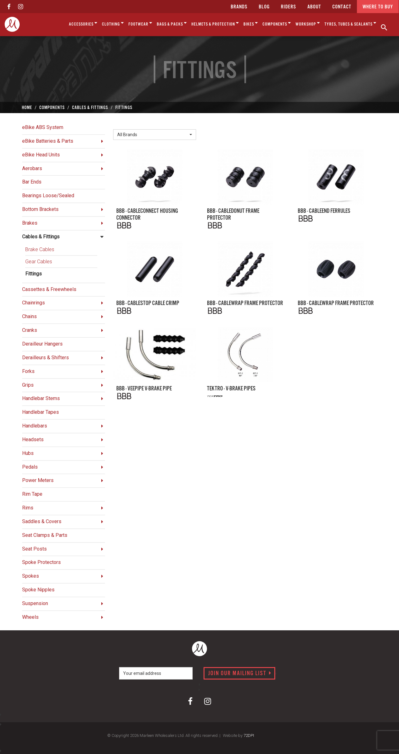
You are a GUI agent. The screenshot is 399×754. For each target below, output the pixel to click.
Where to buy (378, 7)
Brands (239, 7)
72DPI (248, 735)
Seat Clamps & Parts (44, 535)
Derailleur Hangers (42, 344)
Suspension (35, 603)
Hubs (28, 453)
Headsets (33, 439)
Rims (27, 508)
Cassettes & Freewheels (49, 289)
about (314, 7)
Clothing (113, 23)
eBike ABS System (42, 127)
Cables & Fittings (41, 237)
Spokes (30, 576)
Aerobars (32, 168)
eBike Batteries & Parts (47, 141)
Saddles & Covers (41, 521)
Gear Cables (38, 262)
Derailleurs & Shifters (45, 357)
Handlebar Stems (41, 398)
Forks (28, 371)
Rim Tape (32, 494)
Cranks (29, 330)
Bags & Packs (172, 23)
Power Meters (38, 480)
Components (276, 23)
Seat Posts (34, 549)
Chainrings (33, 303)
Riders (288, 7)
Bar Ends (31, 182)
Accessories (83, 23)
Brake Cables (39, 249)
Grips (28, 385)
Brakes (29, 223)
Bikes (250, 23)
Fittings (33, 274)
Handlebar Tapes (40, 412)
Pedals (30, 467)
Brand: (121, 124)
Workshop (308, 23)
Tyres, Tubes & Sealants (350, 23)
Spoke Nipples (38, 590)
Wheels (30, 617)
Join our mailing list (240, 673)
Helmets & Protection (215, 23)
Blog (264, 7)
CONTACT (341, 7)
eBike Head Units (41, 155)
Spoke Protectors (41, 562)
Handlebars (34, 426)
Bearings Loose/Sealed (48, 195)
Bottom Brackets (40, 209)
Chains (29, 316)
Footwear (140, 23)
